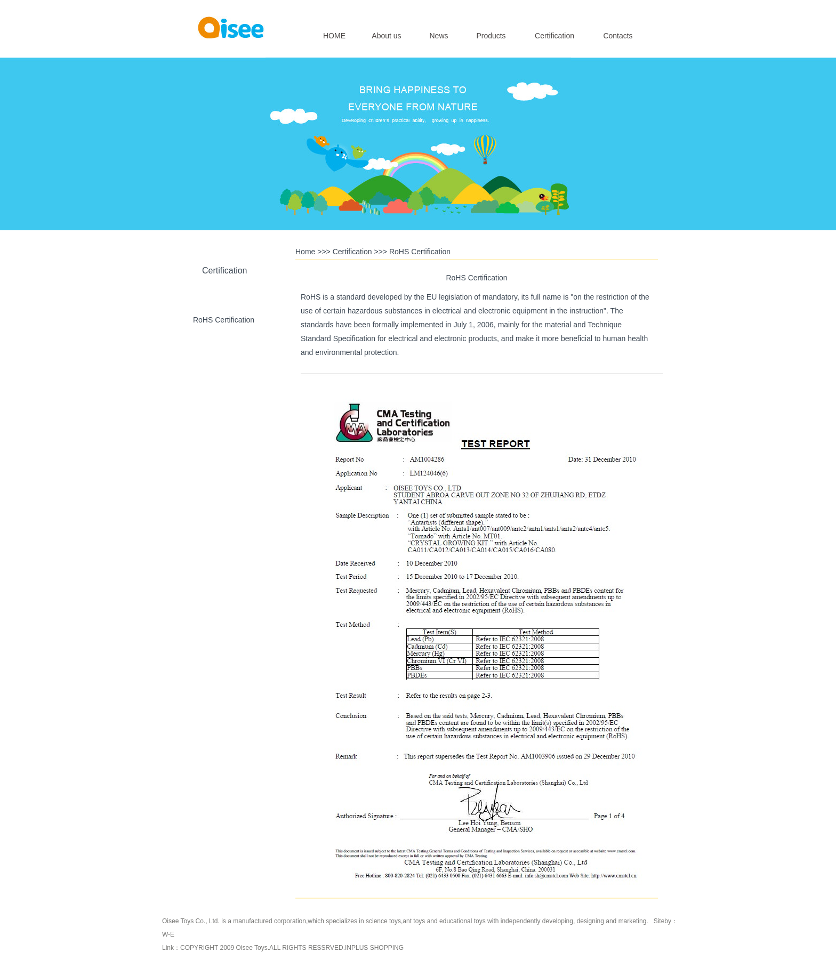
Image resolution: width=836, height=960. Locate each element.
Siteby (662, 921)
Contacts (617, 35)
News (438, 35)
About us (386, 35)
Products (490, 35)
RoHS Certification (223, 320)
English (606, 8)
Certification (554, 35)
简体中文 (635, 8)
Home (305, 251)
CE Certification (224, 369)
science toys (383, 921)
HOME (334, 35)
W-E (168, 934)
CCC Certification (223, 419)
